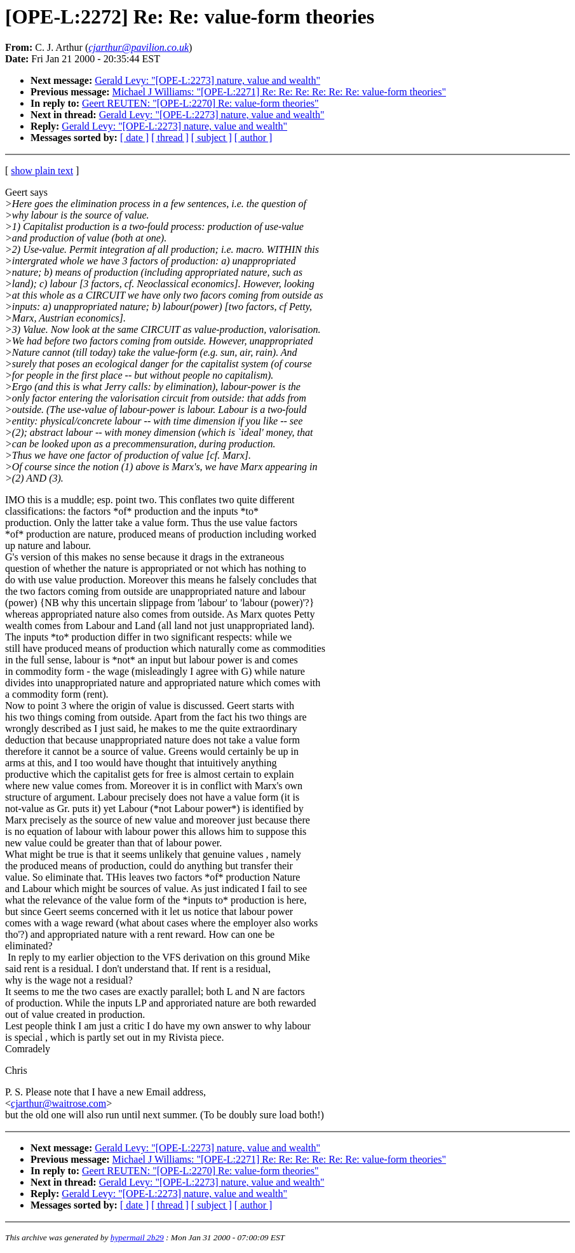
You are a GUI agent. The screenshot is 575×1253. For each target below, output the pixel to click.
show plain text (42, 170)
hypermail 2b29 (137, 1237)
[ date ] (134, 137)
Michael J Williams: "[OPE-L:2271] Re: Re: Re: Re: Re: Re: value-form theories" (279, 91)
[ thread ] (170, 137)
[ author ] (253, 137)
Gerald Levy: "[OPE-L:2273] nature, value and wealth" (207, 80)
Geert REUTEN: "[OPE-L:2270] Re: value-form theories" (200, 103)
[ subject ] (211, 137)
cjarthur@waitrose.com (58, 1103)
